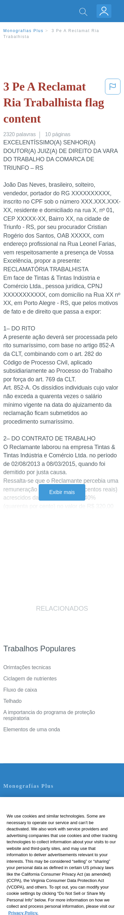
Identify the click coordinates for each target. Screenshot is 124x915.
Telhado (12, 701)
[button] (113, 104)
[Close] (116, 809)
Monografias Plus (23, 30)
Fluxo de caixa (20, 690)
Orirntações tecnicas (27, 667)
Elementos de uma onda (31, 729)
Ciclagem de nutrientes (30, 678)
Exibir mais (62, 492)
